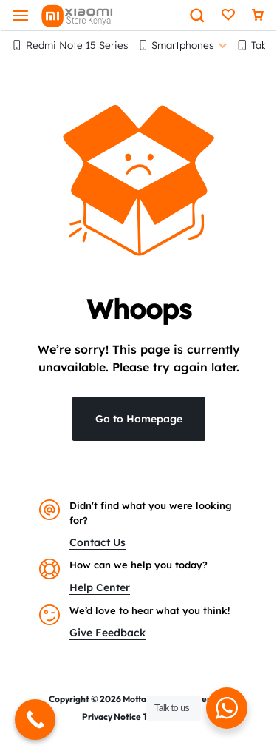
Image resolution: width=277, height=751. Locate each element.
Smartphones (183, 44)
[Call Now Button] (35, 719)
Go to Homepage (138, 418)
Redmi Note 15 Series (70, 44)
